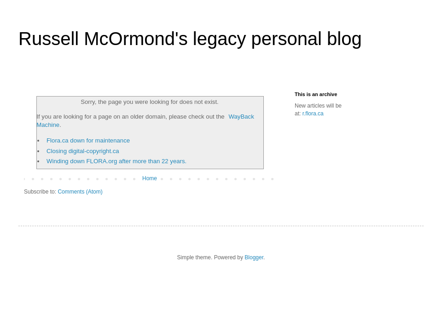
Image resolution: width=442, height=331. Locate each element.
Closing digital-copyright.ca (83, 151)
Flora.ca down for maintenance (88, 140)
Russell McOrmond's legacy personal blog (190, 39)
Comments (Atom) (80, 191)
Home (149, 178)
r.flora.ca (313, 113)
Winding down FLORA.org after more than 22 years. (116, 161)
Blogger (253, 257)
